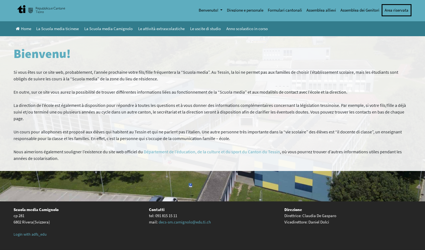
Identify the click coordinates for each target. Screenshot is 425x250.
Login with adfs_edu (30, 234)
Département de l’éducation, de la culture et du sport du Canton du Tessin (212, 151)
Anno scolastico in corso (247, 28)
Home (23, 28)
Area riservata (396, 10)
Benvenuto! (209, 10)
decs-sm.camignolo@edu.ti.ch (185, 222)
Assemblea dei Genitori (359, 10)
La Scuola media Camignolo (108, 28)
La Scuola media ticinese (57, 28)
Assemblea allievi (321, 10)
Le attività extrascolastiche (161, 28)
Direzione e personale (245, 10)
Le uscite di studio (205, 28)
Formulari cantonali (285, 10)
